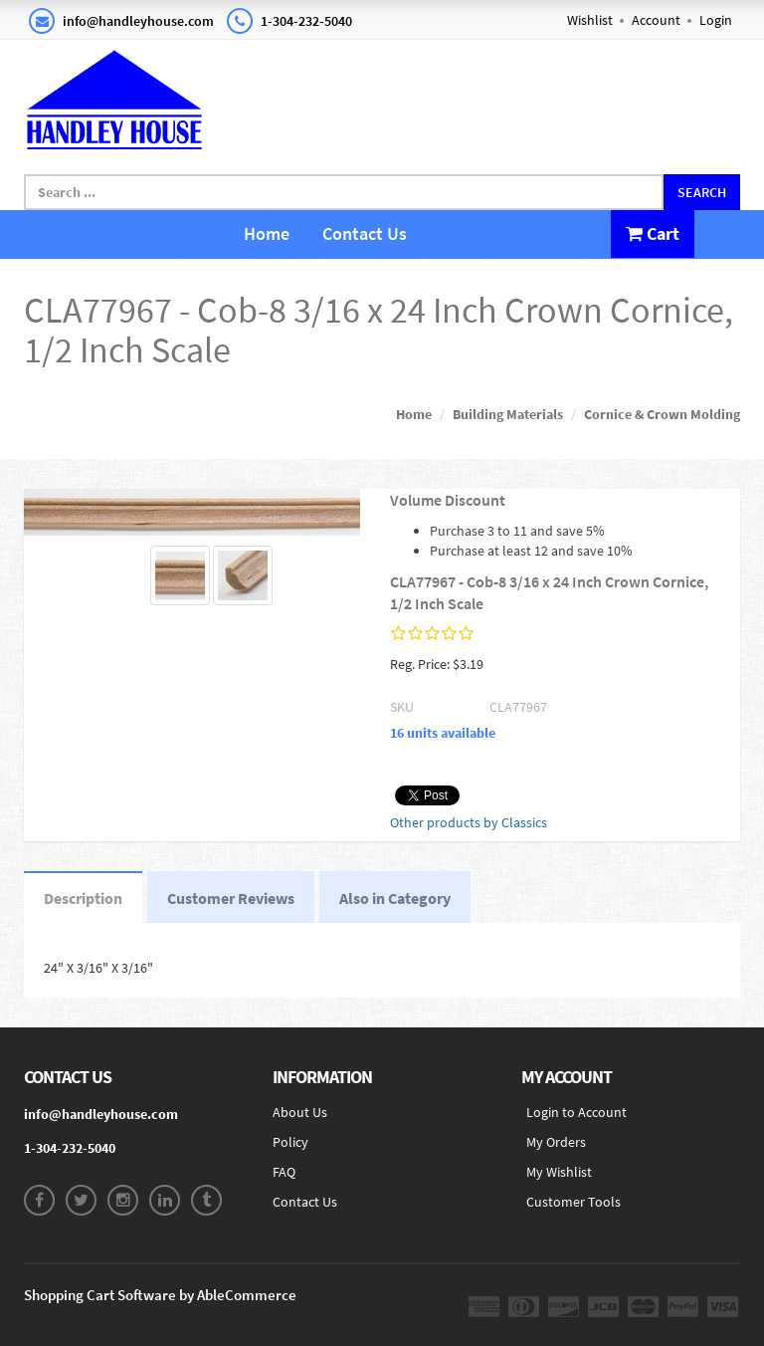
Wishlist (590, 20)
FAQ (284, 1172)
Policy (290, 1142)
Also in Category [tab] (395, 898)
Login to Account (576, 1112)
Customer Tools (573, 1202)
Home (266, 233)
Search (701, 192)
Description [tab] (83, 898)
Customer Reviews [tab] (230, 898)
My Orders (556, 1142)
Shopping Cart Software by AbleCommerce (160, 1294)
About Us (300, 1112)
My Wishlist (559, 1172)
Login (715, 20)
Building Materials (508, 414)
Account (656, 20)
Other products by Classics (468, 822)
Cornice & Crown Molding (662, 414)
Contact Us (364, 233)
